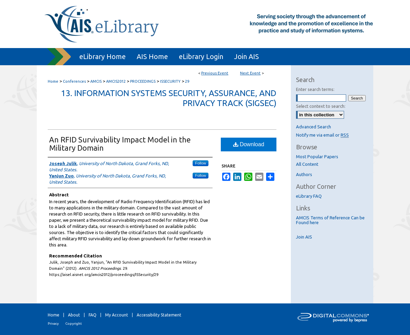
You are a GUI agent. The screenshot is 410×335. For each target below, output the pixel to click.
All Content (307, 164)
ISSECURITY (171, 81)
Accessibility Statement (159, 315)
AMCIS (96, 81)
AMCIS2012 (116, 81)
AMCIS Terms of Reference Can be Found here (330, 220)
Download (248, 144)
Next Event (250, 73)
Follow (200, 163)
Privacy (53, 323)
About (74, 315)
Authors (304, 174)
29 (187, 81)
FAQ (92, 315)
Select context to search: (320, 106)
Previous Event (214, 73)
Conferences (75, 81)
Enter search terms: (315, 89)
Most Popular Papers (317, 156)
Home (53, 81)
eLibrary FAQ (309, 196)
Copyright (73, 323)
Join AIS (304, 236)
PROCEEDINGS (143, 81)
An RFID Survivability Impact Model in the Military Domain (120, 143)
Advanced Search (313, 126)
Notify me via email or (322, 134)
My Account (116, 315)
